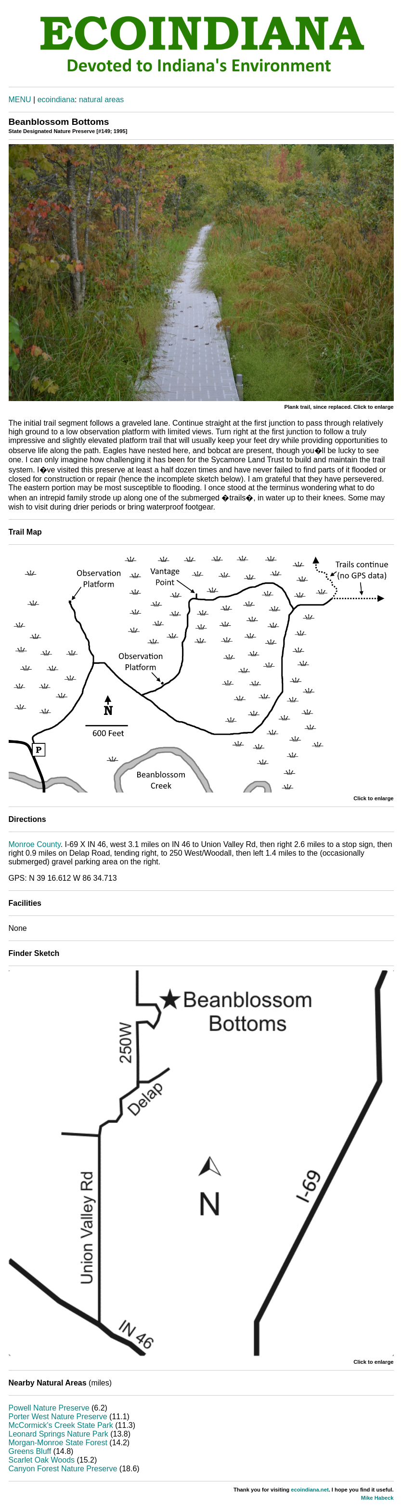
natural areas (101, 99)
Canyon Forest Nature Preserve (63, 1469)
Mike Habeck (377, 1498)
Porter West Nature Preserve (58, 1416)
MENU (20, 99)
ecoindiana (56, 99)
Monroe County (35, 844)
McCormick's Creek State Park (61, 1425)
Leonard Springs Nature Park (58, 1434)
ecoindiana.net (309, 1490)
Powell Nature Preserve (49, 1408)
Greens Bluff (30, 1451)
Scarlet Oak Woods (42, 1460)
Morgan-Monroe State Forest (58, 1443)
